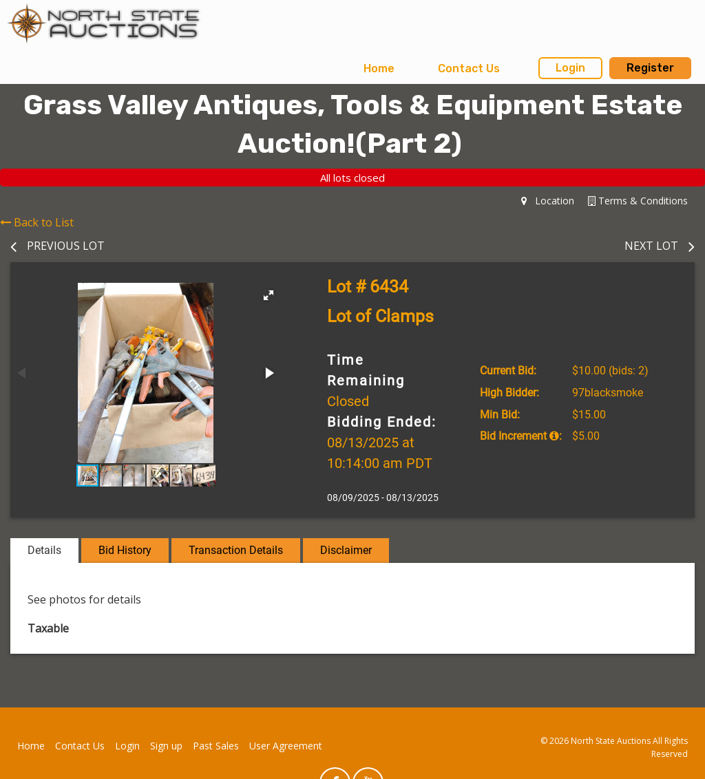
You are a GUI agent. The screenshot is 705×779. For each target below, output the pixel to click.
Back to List (37, 222)
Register (650, 67)
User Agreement (285, 745)
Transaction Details (236, 550)
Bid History (124, 550)
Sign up (166, 745)
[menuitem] (379, 69)
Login (570, 67)
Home (379, 68)
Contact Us (469, 68)
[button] (268, 295)
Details (44, 550)
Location (547, 200)
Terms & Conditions (638, 200)
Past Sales (216, 745)
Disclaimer (346, 550)
